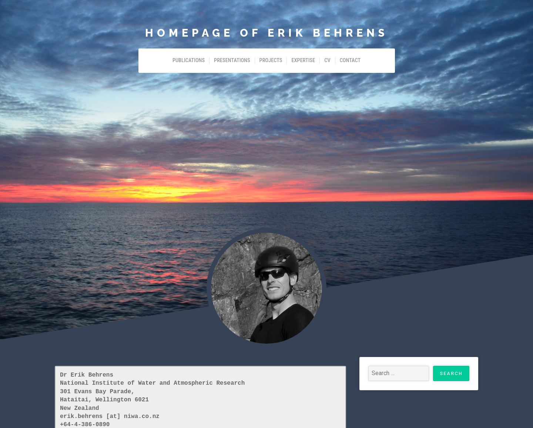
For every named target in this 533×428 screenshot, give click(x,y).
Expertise (303, 60)
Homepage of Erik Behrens (266, 33)
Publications (188, 60)
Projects (270, 60)
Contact (350, 60)
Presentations (232, 60)
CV (327, 60)
